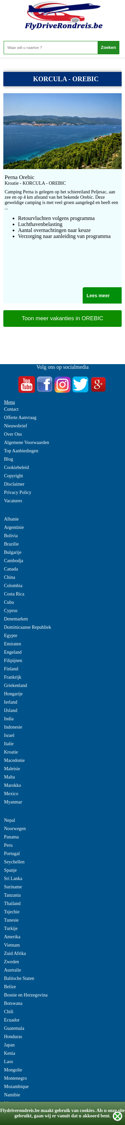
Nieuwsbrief (15, 425)
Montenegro (15, 1078)
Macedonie (14, 760)
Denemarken (16, 618)
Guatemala (14, 1028)
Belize (10, 986)
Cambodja (13, 560)
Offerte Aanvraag (20, 417)
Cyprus (10, 610)
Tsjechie (11, 911)
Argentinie (14, 527)
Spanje (10, 870)
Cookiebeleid (16, 467)
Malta (9, 777)
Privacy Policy (17, 492)
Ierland (10, 702)
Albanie (11, 519)
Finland (11, 668)
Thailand (12, 903)
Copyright (13, 475)
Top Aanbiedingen (21, 450)
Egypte (10, 635)
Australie (12, 970)
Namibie (12, 1094)
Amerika (12, 936)
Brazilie (11, 544)
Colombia (13, 585)
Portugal (12, 853)
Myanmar (13, 801)
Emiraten (12, 643)
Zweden (11, 961)
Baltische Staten (19, 978)
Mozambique (16, 1086)
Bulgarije (12, 552)
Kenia (9, 1053)
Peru (8, 845)
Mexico (11, 793)
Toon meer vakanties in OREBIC (62, 318)
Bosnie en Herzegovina (26, 995)
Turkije (11, 928)
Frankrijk (12, 677)
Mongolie (13, 1069)
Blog (8, 459)
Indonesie (13, 727)
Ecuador (12, 1019)
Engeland (13, 652)
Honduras (13, 1036)
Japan (9, 1044)
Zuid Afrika (15, 953)
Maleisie (12, 768)
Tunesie (11, 920)
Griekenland (15, 685)
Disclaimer (14, 484)
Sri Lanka (13, 878)
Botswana (13, 1003)
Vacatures (13, 500)
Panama (11, 836)
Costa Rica (14, 593)
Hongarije (13, 693)
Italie (9, 743)
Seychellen (14, 861)
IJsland (10, 710)
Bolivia (11, 535)
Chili (8, 1011)
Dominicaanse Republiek (27, 627)
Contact (11, 409)
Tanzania (12, 895)
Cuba (9, 602)
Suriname (13, 886)
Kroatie (11, 752)
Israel (9, 735)
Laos (8, 1061)
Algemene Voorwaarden (26, 442)
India (9, 718)
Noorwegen (15, 828)
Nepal (9, 820)
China (9, 577)
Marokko (12, 785)
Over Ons (13, 434)
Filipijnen (13, 660)
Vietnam (12, 945)
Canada (11, 568)
